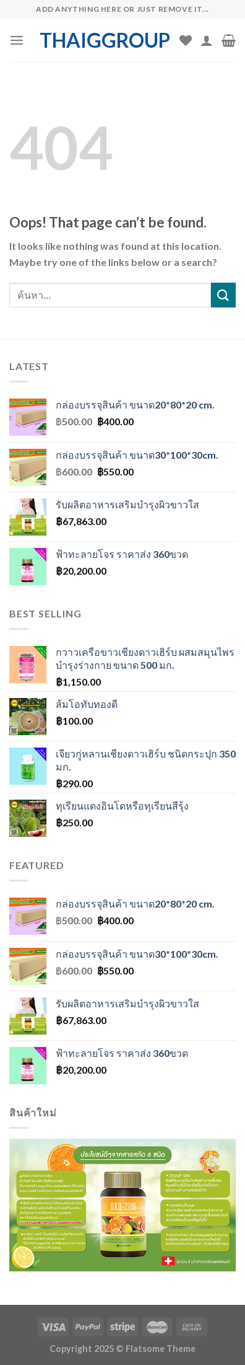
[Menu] (16, 40)
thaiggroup (105, 40)
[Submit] (223, 295)
